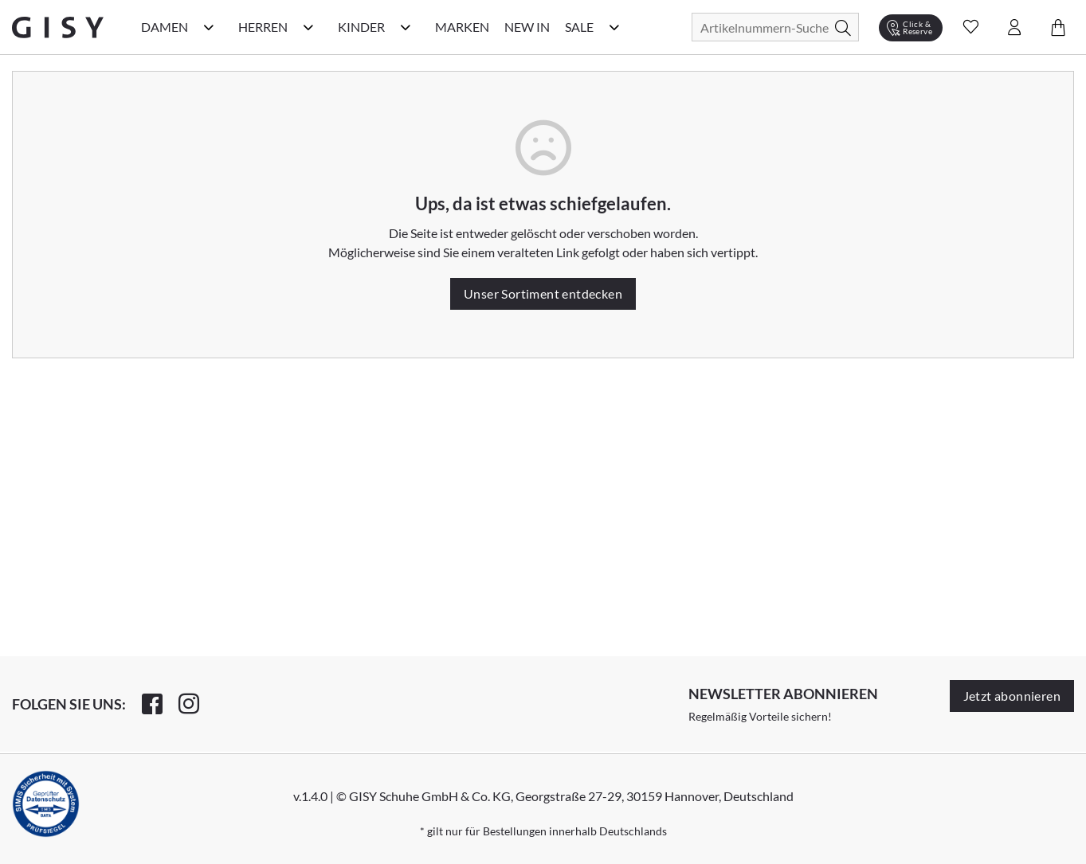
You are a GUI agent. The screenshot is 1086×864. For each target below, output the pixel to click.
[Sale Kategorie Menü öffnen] (614, 27)
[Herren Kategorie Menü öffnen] (308, 27)
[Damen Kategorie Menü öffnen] (209, 27)
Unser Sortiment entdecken (543, 293)
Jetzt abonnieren (1012, 695)
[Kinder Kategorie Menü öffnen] (405, 27)
